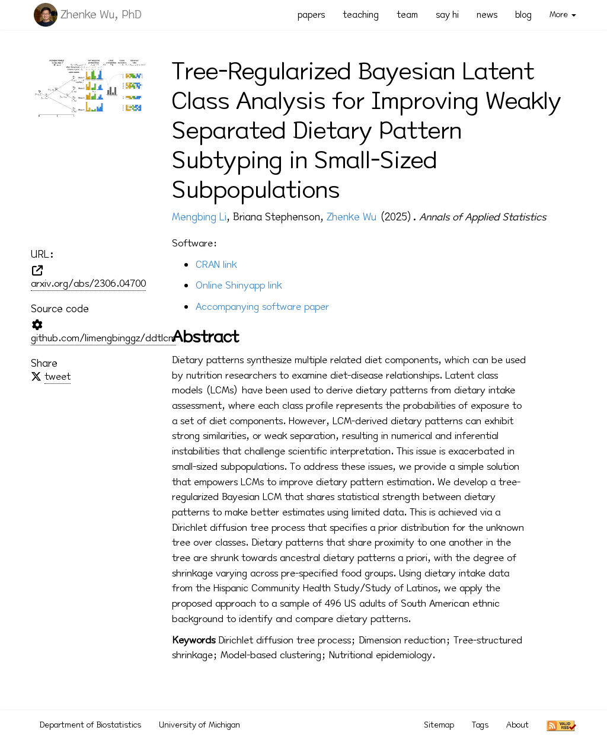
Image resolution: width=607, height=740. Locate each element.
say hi (447, 14)
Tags (480, 725)
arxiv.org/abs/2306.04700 (88, 283)
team (407, 14)
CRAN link (216, 264)
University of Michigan (199, 725)
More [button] (563, 14)
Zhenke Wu (351, 217)
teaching (361, 14)
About (517, 725)
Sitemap (439, 725)
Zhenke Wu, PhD (101, 15)
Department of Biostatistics (90, 725)
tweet (57, 376)
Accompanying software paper (262, 306)
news (487, 14)
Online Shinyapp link (239, 285)
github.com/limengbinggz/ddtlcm (103, 338)
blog (523, 14)
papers (311, 14)
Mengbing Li (199, 217)
